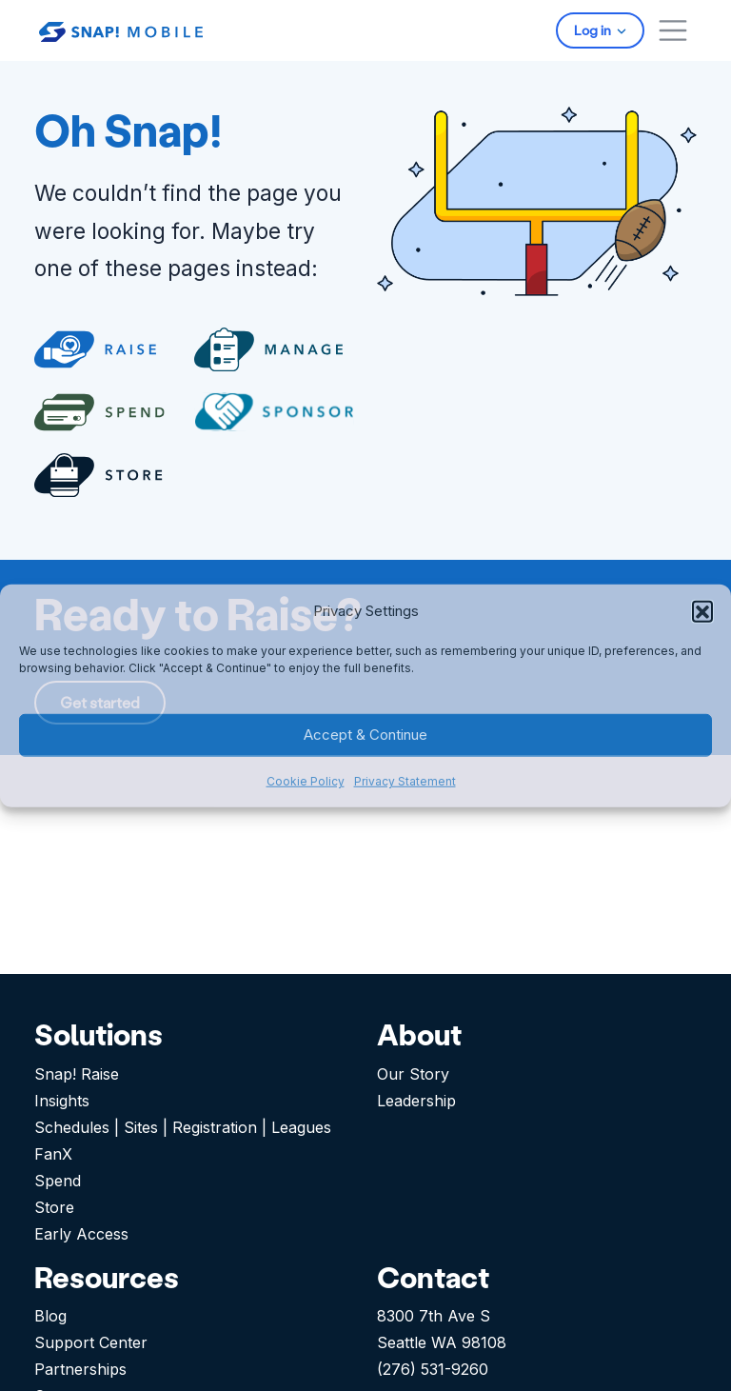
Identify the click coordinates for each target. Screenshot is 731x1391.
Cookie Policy (306, 781)
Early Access (81, 1233)
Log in (594, 30)
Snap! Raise (76, 1073)
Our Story (413, 1073)
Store (54, 1207)
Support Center (91, 1342)
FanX (53, 1153)
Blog (50, 1315)
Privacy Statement (405, 781)
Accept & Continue (365, 734)
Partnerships (80, 1369)
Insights (61, 1100)
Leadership (416, 1100)
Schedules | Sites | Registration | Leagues (182, 1127)
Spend (57, 1180)
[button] (702, 610)
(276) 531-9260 (432, 1369)
